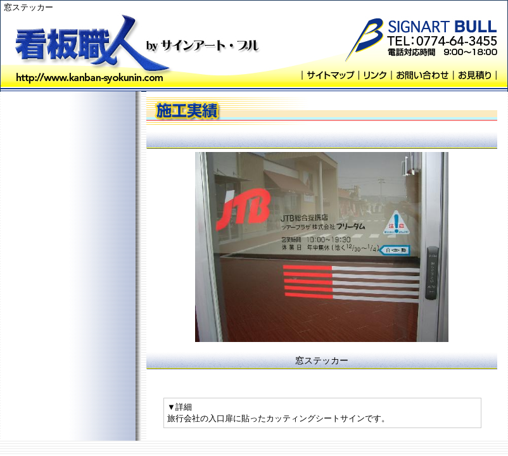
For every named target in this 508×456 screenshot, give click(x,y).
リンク (375, 75)
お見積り (475, 75)
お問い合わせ (422, 75)
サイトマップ (330, 75)
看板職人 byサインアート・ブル (92, 46)
